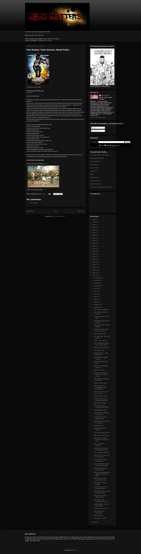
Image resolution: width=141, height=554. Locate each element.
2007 (94, 270)
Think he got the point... (101, 396)
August (96, 288)
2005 (94, 275)
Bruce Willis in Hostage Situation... (101, 358)
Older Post (80, 211)
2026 (94, 219)
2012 (94, 257)
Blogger (74, 550)
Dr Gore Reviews (95, 161)
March (96, 302)
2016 (94, 246)
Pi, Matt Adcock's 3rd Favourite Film (100, 417)
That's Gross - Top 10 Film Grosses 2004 (102, 456)
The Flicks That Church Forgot (99, 155)
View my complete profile (97, 117)
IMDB (92, 174)
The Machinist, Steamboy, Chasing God (101, 413)
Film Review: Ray (99, 350)
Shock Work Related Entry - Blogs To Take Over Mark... (102, 474)
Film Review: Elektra (100, 403)
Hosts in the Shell (47, 40)
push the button (98, 515)
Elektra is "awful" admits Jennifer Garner (101, 330)
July (95, 291)
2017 (94, 243)
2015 (94, 249)
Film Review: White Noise (101, 347)
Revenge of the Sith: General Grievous (100, 479)
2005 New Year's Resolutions (99, 512)
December (97, 278)
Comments (95, 131)
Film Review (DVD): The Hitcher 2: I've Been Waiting (101, 374)
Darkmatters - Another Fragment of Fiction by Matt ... (101, 439)
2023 (94, 227)
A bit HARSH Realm (100, 333)
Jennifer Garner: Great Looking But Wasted (100, 399)
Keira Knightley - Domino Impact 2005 (101, 505)
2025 (94, 222)
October (96, 283)
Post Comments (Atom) (59, 216)
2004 (94, 522)
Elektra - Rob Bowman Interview (100, 366)
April (95, 299)
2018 (94, 241)
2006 (94, 273)
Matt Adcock (105, 95)
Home (55, 211)
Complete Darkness (39, 35)
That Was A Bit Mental (97, 158)
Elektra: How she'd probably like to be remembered (100, 387)
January (96, 307)
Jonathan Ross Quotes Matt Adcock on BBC (101, 449)
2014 (94, 251)
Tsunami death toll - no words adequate (101, 487)
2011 (94, 259)
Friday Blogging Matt (100, 410)
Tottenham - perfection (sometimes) (101, 187)
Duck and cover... (99, 425)
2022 (94, 230)
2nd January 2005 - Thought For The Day (101, 500)
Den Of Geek (94, 168)
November (97, 280)
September (97, 286)
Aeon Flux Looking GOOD (102, 432)
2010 (94, 262)
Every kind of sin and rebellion (100, 429)
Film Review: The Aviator (101, 435)
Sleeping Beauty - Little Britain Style (101, 353)
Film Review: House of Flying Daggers (100, 469)
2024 (94, 224)
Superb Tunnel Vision (100, 383)
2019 (94, 238)
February (97, 304)
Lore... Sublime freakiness (102, 452)
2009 (94, 265)
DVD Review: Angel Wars (101, 309)
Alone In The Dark (99, 370)
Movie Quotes (94, 177)
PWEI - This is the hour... (101, 340)
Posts (93, 128)
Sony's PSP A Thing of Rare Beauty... (100, 460)
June (95, 293)
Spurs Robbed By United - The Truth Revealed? (102, 464)
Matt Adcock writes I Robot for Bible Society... (102, 492)
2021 (94, 233)
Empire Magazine (95, 184)
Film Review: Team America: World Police (48, 50)
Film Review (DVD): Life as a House (101, 392)
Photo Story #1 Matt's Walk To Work (100, 496)
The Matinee (94, 164)
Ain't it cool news (95, 180)
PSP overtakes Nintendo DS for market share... (101, 344)
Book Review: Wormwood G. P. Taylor (101, 422)
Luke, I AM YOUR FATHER (99, 444)
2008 (94, 267)
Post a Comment (33, 203)
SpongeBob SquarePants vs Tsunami (101, 379)
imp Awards (93, 171)
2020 (94, 235)
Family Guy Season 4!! (101, 508)
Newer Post (30, 211)
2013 (94, 254)
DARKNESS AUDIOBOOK (53, 39)
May (95, 296)
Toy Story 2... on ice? (100, 518)
